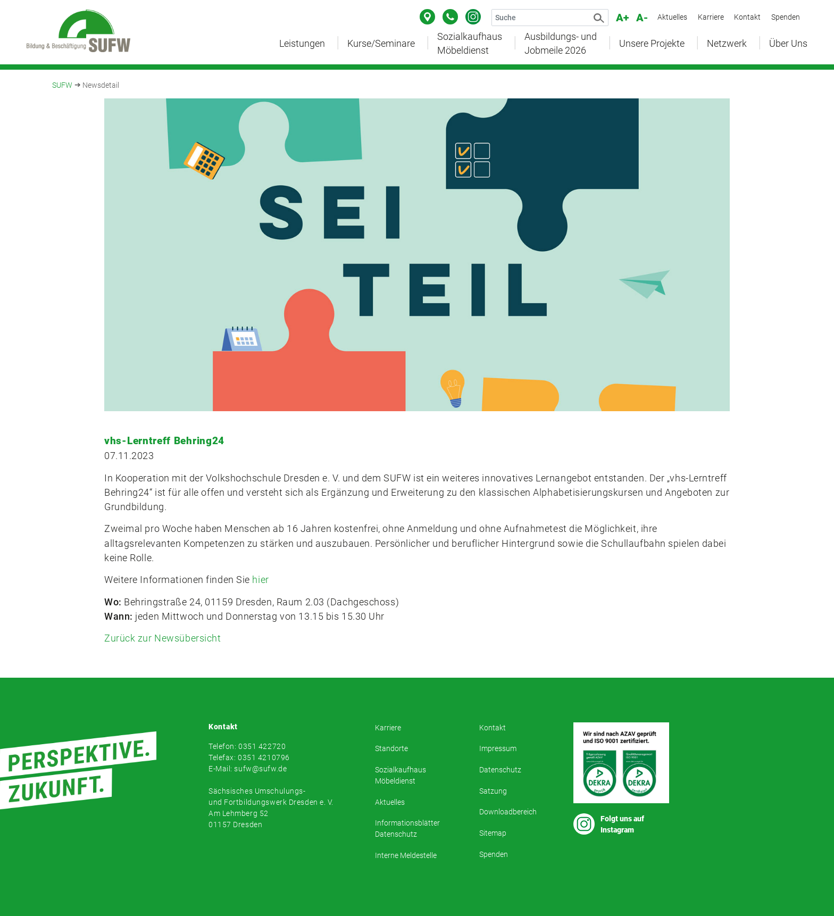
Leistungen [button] (302, 43)
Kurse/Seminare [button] (381, 43)
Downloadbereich (508, 811)
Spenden (785, 17)
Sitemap (492, 833)
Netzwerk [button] (727, 43)
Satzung (493, 791)
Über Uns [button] (788, 43)
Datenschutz (500, 769)
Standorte (391, 748)
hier (260, 579)
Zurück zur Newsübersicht (162, 638)
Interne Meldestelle (406, 855)
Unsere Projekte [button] (652, 43)
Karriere (711, 17)
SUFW (62, 85)
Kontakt (747, 17)
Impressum (497, 748)
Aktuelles (672, 17)
